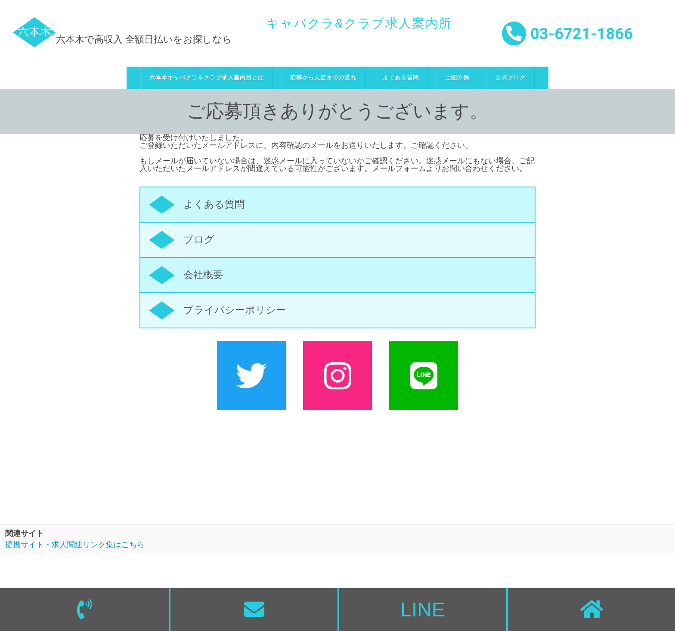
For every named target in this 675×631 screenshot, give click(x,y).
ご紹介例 (457, 77)
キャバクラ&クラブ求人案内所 (359, 23)
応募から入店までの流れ (323, 77)
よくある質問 (401, 77)
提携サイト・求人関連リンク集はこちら (75, 544)
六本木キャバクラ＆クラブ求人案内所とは (206, 77)
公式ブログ (510, 77)
